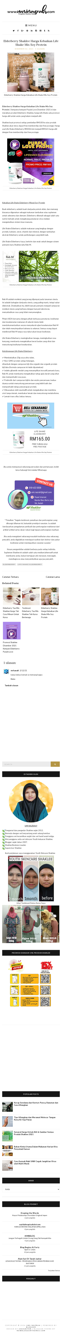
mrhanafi (15, 670)
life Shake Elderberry (30, 564)
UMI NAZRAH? (31, 826)
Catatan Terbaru (10, 577)
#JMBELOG (30, 1236)
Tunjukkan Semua (54, 1270)
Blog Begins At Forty (29, 1247)
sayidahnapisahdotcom (29, 1224)
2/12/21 (23, 670)
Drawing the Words (30, 1213)
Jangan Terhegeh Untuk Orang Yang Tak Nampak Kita (30, 1238)
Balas (13, 679)
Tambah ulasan (11, 685)
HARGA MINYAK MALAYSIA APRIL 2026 (29, 1227)
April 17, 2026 (29, 1250)
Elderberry (9, 564)
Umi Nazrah (33, 1325)
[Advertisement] (31, 1056)
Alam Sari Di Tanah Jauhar (30, 1259)
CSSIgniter (25, 1329)
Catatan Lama (53, 577)
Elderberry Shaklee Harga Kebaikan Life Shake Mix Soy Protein (31, 42)
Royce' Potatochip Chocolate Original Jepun (29, 1215)
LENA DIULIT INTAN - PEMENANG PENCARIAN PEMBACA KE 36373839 (30, 1262)
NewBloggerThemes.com (31, 1330)
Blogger (31, 1327)
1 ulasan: (40, 49)
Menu (31, 25)
